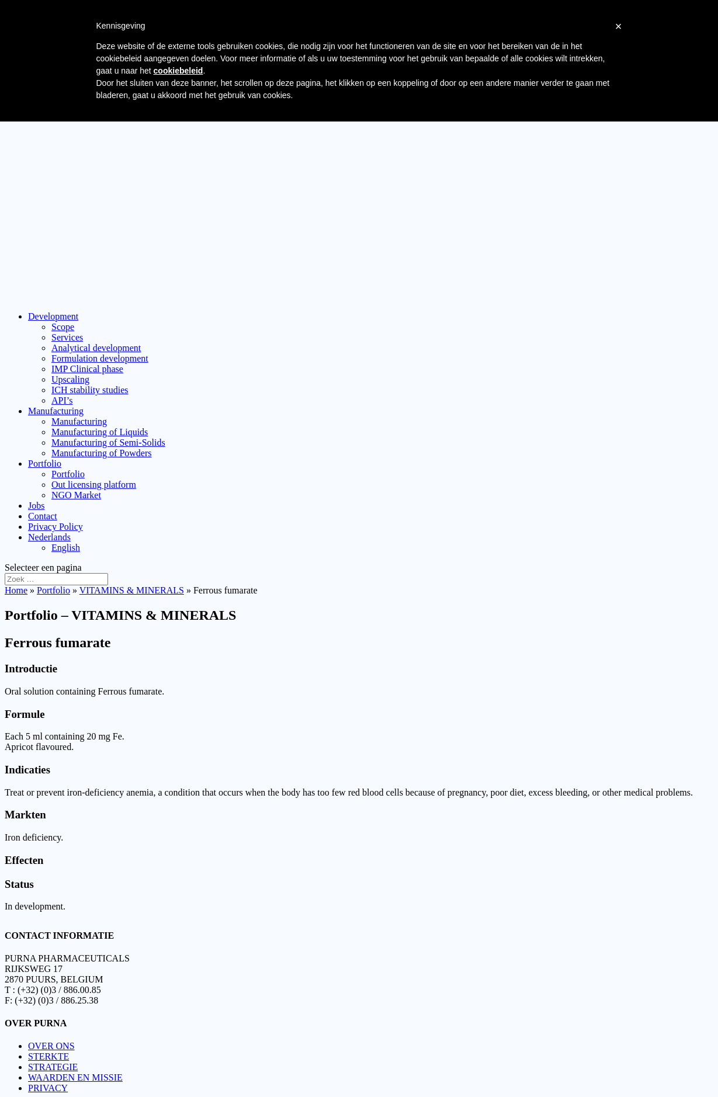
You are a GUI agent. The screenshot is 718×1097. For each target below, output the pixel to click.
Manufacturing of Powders (101, 453)
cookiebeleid (178, 70)
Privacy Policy (55, 527)
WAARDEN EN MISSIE (75, 1072)
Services (67, 337)
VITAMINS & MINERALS (131, 590)
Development (53, 316)
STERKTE (48, 1051)
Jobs (36, 506)
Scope (62, 327)
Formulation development (99, 358)
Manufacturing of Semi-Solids (108, 442)
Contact (42, 516)
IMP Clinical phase (87, 369)
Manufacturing (56, 411)
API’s (61, 400)
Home (16, 590)
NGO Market (76, 495)
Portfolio (44, 463)
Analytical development (96, 348)
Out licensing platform (93, 485)
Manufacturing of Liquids (99, 432)
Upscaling (70, 379)
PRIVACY (48, 1082)
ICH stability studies (90, 390)
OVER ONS (51, 1040)
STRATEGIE (53, 1061)
